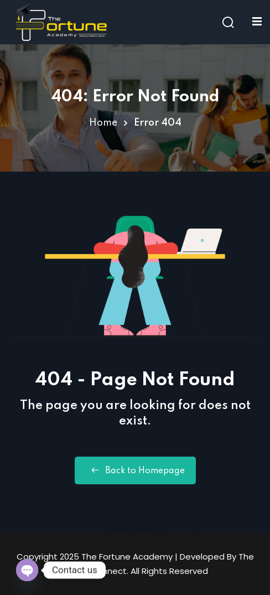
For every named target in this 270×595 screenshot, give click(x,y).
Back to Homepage (135, 470)
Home (103, 123)
